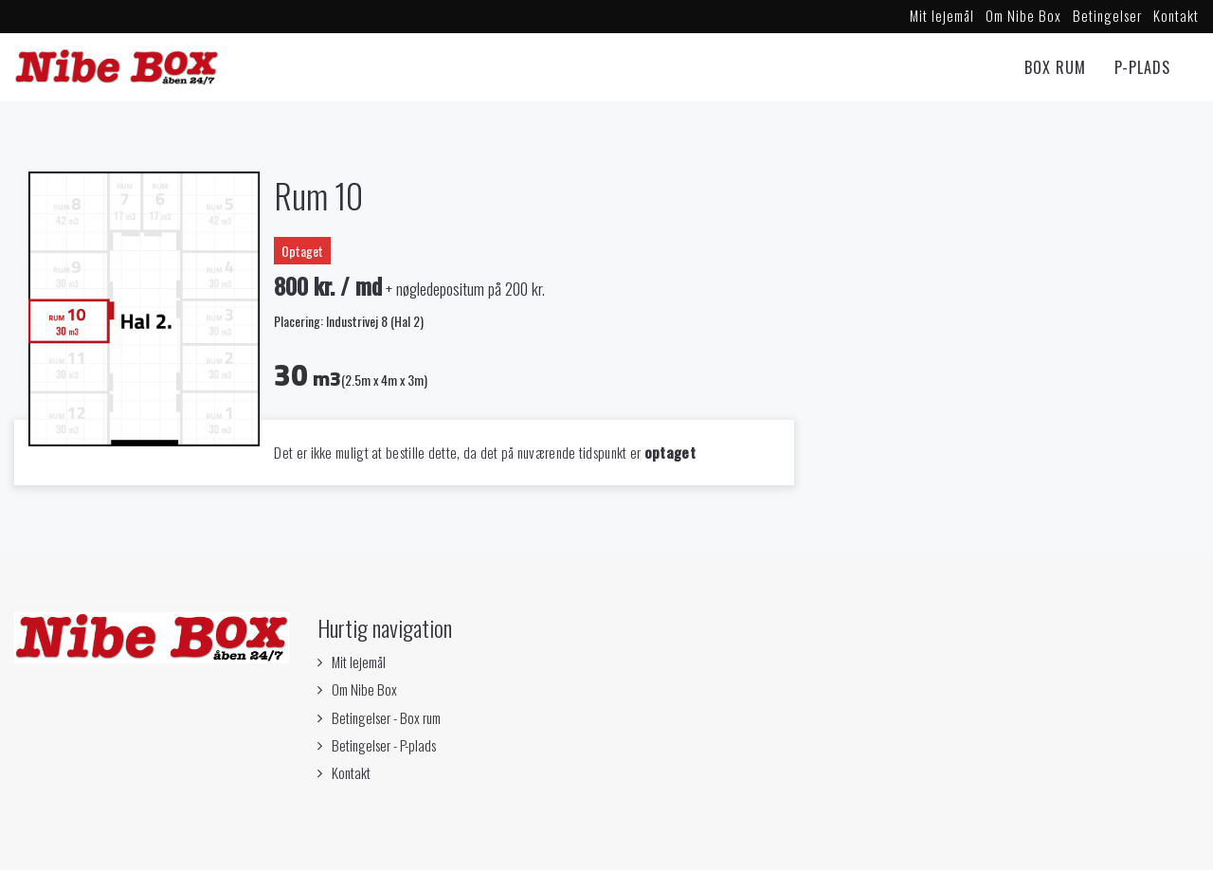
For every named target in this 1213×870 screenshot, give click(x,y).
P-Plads (1142, 67)
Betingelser (1107, 15)
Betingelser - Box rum (386, 717)
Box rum (1055, 67)
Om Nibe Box (1023, 15)
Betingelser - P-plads (384, 744)
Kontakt (1176, 15)
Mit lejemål (942, 15)
